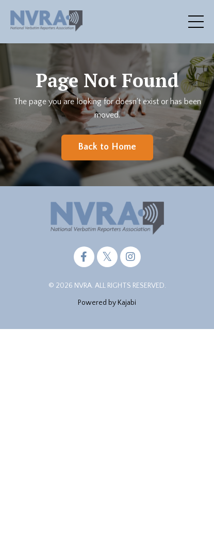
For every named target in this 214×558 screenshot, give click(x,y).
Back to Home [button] (107, 147)
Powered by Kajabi (107, 303)
